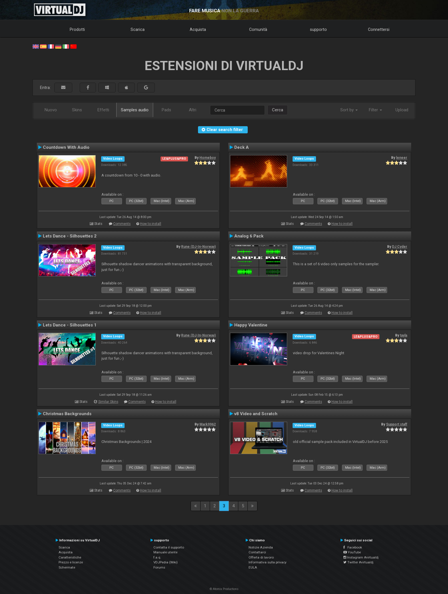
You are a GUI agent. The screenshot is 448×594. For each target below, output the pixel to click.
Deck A (241, 147)
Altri (192, 109)
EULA (253, 567)
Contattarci (257, 552)
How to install (150, 224)
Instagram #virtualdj (361, 557)
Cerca (277, 109)
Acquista (198, 29)
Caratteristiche (70, 557)
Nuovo (51, 109)
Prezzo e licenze (71, 562)
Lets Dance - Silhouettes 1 (70, 325)
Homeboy (207, 158)
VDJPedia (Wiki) (165, 562)
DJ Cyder (399, 247)
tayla (403, 335)
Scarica (138, 29)
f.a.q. (157, 557)
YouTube (352, 552)
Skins (77, 109)
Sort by (349, 109)
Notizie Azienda (261, 547)
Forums (159, 567)
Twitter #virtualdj (358, 562)
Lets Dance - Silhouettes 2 (70, 236)
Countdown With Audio (66, 147)
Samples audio (135, 109)
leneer (401, 158)
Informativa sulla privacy (268, 562)
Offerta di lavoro (261, 557)
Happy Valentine (250, 325)
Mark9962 (207, 424)
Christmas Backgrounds (67, 413)
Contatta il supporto (168, 547)
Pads (166, 109)
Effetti (103, 109)
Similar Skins (108, 402)
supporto (318, 29)
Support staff (396, 424)
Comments (122, 224)
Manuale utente (165, 552)
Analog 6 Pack (248, 236)
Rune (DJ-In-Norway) (198, 247)
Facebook (352, 547)
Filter (375, 109)
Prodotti (77, 29)
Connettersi (378, 29)
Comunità (258, 29)
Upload (401, 109)
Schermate (67, 567)
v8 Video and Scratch (255, 413)
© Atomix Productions (224, 589)
